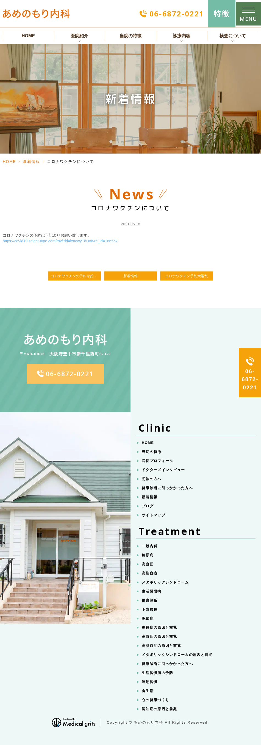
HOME (28, 35)
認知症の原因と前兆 (159, 709)
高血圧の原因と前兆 (159, 636)
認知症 (148, 618)
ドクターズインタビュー (163, 470)
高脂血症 (149, 573)
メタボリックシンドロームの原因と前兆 (177, 655)
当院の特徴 (130, 35)
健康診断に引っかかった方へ (167, 488)
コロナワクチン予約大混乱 (186, 276)
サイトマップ (153, 515)
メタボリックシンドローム (165, 582)
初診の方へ (152, 479)
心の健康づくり (155, 700)
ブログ (148, 506)
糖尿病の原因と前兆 (159, 627)
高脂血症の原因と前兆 (161, 646)
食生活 (148, 691)
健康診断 (149, 600)
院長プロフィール (157, 461)
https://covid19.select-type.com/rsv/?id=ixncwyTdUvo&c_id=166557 (60, 241)
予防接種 (149, 609)
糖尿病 (148, 555)
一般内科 (149, 546)
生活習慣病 (152, 591)
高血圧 (148, 564)
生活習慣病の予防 (157, 673)
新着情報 (31, 161)
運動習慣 (149, 682)
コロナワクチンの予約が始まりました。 (76, 276)
